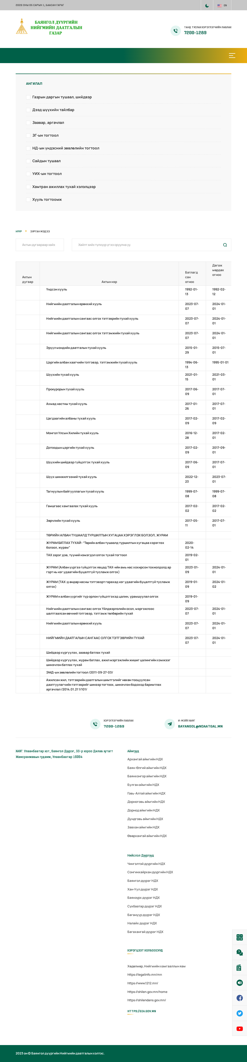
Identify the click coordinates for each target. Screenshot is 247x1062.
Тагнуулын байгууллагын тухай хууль (75, 491)
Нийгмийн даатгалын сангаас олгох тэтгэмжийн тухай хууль (92, 333)
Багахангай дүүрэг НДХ (145, 932)
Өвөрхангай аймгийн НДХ (147, 836)
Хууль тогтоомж (47, 199)
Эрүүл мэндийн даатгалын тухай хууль (76, 347)
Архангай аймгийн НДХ (145, 759)
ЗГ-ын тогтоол (45, 135)
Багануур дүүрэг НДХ (143, 915)
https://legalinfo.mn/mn (144, 974)
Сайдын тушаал (46, 160)
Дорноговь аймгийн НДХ (146, 801)
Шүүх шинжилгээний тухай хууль (71, 477)
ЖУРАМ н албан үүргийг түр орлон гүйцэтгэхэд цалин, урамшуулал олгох (102, 596)
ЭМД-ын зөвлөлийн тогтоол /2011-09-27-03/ (79, 672)
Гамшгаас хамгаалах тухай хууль (72, 506)
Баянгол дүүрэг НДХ (142, 880)
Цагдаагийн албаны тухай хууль (71, 418)
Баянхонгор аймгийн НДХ (147, 776)
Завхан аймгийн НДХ (143, 827)
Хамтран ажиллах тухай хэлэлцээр (64, 186)
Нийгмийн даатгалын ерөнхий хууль (74, 304)
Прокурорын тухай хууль (65, 389)
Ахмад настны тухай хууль (66, 404)
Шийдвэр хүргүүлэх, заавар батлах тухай (78, 652)
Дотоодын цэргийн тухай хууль (70, 447)
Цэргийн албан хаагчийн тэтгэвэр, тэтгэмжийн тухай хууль (91, 362)
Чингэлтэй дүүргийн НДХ (146, 863)
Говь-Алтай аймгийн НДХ (146, 793)
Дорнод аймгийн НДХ (143, 810)
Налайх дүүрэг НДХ (142, 923)
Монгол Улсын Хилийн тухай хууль (72, 433)
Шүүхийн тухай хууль (62, 374)
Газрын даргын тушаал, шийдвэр (62, 96)
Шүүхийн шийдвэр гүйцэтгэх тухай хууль (78, 462)
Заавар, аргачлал (48, 122)
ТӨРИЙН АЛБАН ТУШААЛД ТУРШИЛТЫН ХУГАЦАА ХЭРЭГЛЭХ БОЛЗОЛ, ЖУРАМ (107, 535)
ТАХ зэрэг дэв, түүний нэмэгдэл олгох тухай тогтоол (86, 555)
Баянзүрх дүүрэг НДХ (143, 897)
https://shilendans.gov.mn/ (146, 1000)
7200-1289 (195, 32)
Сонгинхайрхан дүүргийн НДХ (150, 872)
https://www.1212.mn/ (142, 983)
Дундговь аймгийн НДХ (145, 819)
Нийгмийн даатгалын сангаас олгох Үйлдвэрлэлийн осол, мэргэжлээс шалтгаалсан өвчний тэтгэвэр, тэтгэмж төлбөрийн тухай (100, 611)
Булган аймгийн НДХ (143, 784)
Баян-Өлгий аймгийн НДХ (147, 768)
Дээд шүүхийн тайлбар (53, 109)
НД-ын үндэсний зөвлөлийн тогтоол (65, 147)
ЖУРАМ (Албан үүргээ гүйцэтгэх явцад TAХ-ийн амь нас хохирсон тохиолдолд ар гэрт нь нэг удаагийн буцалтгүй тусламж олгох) (108, 569)
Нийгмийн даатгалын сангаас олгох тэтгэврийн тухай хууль (92, 318)
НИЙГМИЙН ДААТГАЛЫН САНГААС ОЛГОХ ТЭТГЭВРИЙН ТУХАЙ (95, 638)
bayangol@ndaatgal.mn (200, 726)
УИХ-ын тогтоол (47, 173)
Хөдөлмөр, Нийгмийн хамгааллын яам (156, 966)
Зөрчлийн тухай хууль (63, 520)
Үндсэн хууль (56, 289)
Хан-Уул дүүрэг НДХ (142, 889)
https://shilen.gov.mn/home (147, 992)
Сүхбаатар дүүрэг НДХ (144, 906)
